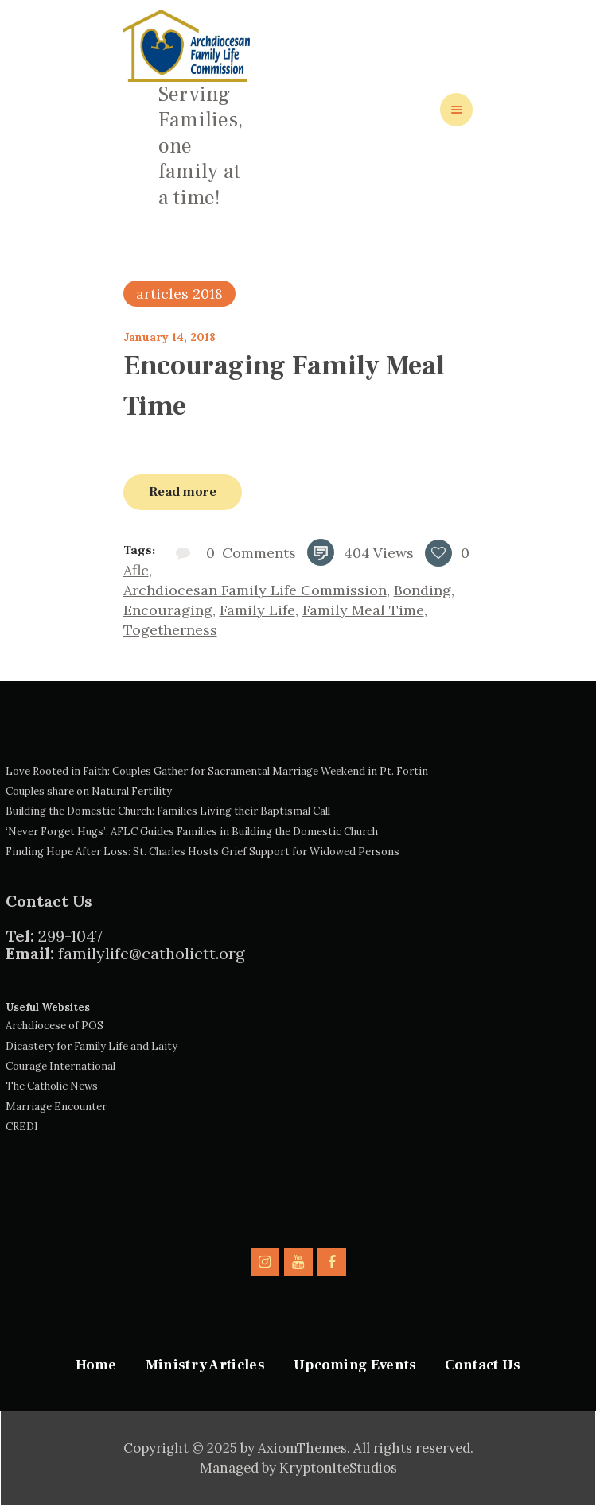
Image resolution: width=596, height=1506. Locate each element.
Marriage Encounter (56, 1106)
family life (257, 610)
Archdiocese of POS (54, 1025)
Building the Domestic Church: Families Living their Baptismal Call (168, 811)
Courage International (60, 1066)
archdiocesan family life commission (255, 590)
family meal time (363, 610)
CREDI (22, 1126)
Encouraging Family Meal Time (284, 386)
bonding (422, 590)
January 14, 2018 (169, 337)
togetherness (170, 630)
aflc (136, 570)
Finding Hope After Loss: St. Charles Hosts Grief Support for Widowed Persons (202, 851)
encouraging (167, 610)
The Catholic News (52, 1086)
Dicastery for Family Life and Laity (91, 1046)
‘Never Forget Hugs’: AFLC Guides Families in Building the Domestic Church (192, 831)
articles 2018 (179, 294)
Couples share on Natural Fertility (89, 791)
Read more (182, 491)
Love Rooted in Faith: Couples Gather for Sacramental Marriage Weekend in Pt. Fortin (217, 771)
